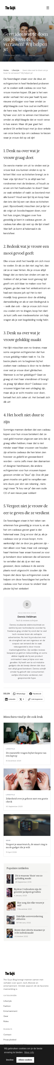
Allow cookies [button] (25, 1060)
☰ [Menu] (47, 8)
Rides (6, 1021)
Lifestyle (15, 70)
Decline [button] (9, 1060)
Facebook (35, 693)
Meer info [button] (29, 1052)
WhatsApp (19, 693)
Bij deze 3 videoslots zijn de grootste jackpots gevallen (27, 890)
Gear (5, 1016)
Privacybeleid (9, 1039)
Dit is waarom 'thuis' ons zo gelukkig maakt (28, 877)
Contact (7, 1034)
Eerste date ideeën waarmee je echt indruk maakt (30, 931)
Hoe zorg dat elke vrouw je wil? (30, 904)
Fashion (7, 1006)
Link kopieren (35, 699)
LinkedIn (10, 699)
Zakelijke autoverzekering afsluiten (29, 918)
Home (6, 70)
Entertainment (10, 1011)
